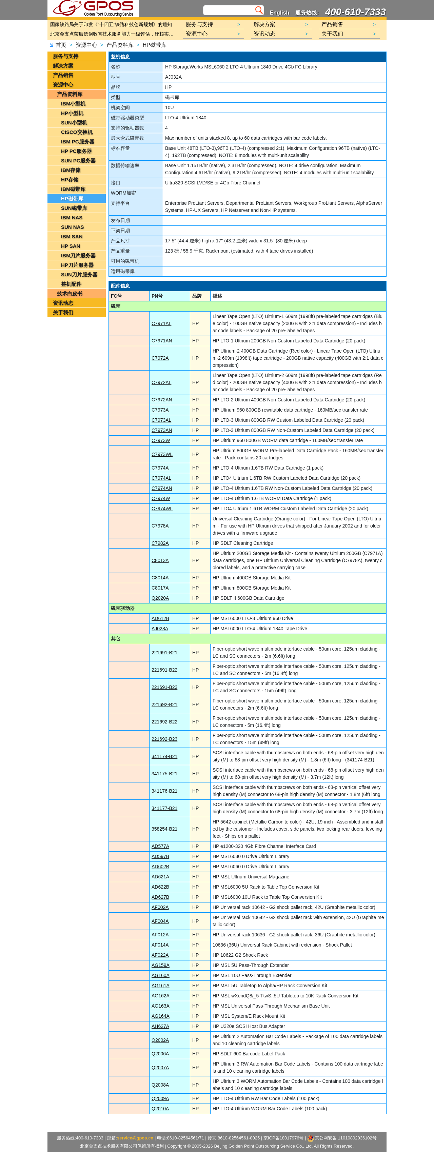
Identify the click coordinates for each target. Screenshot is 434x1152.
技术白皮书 (69, 293)
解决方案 (63, 65)
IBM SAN (71, 236)
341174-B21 (164, 756)
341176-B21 (164, 791)
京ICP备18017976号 (283, 1138)
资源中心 (86, 45)
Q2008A (160, 1085)
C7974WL (162, 508)
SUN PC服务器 (78, 160)
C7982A (160, 543)
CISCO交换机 (77, 132)
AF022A (160, 955)
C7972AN (162, 399)
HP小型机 (72, 113)
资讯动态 (63, 303)
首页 (61, 45)
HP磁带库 (154, 45)
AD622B (160, 887)
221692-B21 (164, 704)
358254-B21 (164, 829)
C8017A (160, 588)
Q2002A (160, 1040)
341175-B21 (164, 773)
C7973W (161, 440)
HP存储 (69, 179)
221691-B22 (164, 670)
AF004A (160, 921)
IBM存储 (71, 170)
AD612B (160, 618)
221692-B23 (164, 739)
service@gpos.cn (135, 1138)
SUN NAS (72, 227)
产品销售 (63, 75)
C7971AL (161, 323)
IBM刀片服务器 (78, 255)
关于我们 (63, 312)
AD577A (160, 846)
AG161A (161, 985)
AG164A (161, 1016)
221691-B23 (164, 687)
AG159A (161, 965)
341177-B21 (164, 808)
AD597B (160, 856)
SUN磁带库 (74, 208)
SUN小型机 (74, 122)
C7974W (161, 498)
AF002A (160, 907)
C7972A (160, 358)
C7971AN (162, 340)
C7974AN (162, 488)
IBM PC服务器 (77, 141)
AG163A (161, 1006)
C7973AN (162, 430)
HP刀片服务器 (77, 265)
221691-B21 (164, 652)
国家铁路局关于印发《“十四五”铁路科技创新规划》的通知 (111, 24)
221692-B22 (164, 721)
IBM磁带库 (73, 189)
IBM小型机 (73, 103)
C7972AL (161, 382)
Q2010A (160, 1108)
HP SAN (70, 246)
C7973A (160, 410)
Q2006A (160, 1053)
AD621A (160, 876)
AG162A (161, 995)
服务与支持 (65, 56)
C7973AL (161, 420)
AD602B (160, 866)
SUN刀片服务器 (79, 274)
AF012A (160, 934)
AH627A (160, 1026)
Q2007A (160, 1067)
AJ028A (160, 628)
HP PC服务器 (76, 151)
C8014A (160, 577)
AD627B (160, 897)
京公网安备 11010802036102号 (342, 1138)
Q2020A (160, 598)
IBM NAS (71, 217)
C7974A (160, 468)
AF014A (160, 945)
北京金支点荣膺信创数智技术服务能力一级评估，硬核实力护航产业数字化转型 (113, 34)
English (280, 13)
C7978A (160, 526)
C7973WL (162, 454)
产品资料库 (120, 45)
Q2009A (160, 1098)
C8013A (160, 560)
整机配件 (71, 284)
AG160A (161, 975)
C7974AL (161, 478)
